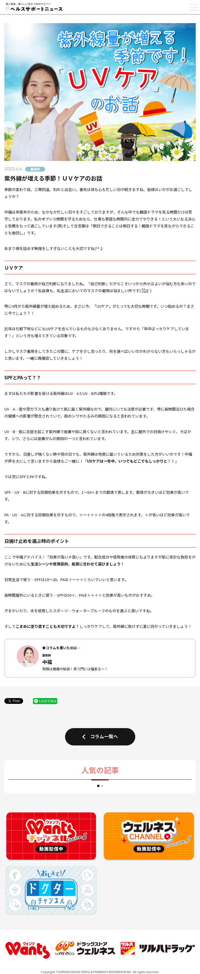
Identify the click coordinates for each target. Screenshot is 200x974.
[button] (98, 786)
